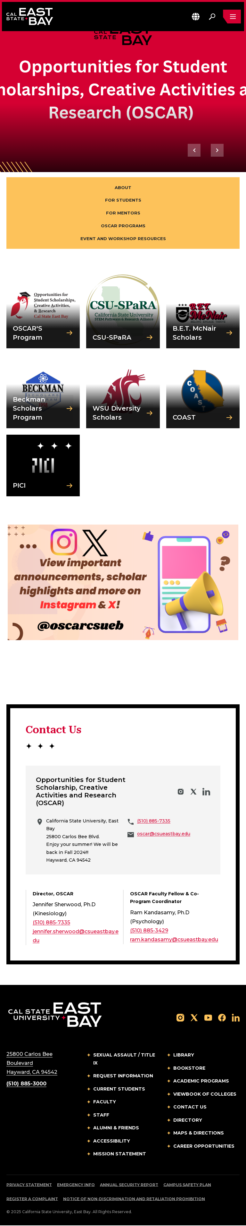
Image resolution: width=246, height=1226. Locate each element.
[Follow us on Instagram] (180, 1018)
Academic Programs (201, 1082)
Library (183, 1056)
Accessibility (111, 1141)
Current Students (119, 1089)
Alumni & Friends (116, 1129)
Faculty (104, 1103)
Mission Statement (119, 1155)
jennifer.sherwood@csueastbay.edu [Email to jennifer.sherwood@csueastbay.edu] (76, 936)
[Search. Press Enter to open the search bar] (212, 17)
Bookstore (189, 1069)
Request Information (123, 1077)
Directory (187, 1121)
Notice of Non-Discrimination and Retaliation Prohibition (134, 1199)
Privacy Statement (29, 1185)
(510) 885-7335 (153, 821)
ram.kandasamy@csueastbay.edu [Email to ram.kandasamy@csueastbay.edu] (174, 940)
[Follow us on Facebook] (222, 1018)
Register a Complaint (32, 1199)
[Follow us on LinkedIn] (236, 1018)
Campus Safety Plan (187, 1185)
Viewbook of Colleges (204, 1095)
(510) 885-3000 (26, 1085)
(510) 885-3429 (149, 931)
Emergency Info (76, 1185)
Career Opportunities (203, 1147)
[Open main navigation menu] (232, 17)
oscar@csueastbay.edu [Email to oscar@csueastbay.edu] (163, 835)
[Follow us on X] (194, 1018)
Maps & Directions (198, 1134)
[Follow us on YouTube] (208, 1018)
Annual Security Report (129, 1185)
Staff (101, 1115)
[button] (195, 16)
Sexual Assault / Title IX (124, 1060)
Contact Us (190, 1108)
